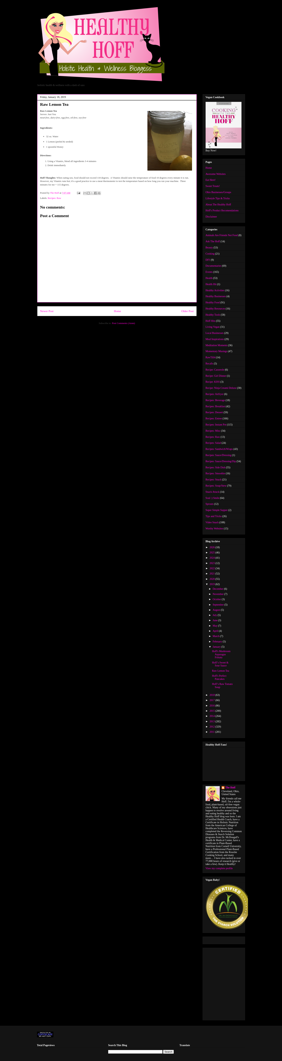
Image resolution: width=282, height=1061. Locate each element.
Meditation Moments (217, 345)
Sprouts (210, 504)
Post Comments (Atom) (123, 323)
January (217, 646)
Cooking (210, 253)
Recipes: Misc (213, 430)
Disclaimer (211, 216)
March (216, 636)
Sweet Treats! (213, 186)
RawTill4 (210, 357)
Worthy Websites (214, 528)
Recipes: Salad (213, 442)
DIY (208, 259)
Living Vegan (213, 326)
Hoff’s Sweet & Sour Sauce (220, 664)
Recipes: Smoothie (215, 473)
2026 (212, 547)
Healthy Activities (215, 290)
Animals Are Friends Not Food (222, 235)
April (216, 631)
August (217, 610)
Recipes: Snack (214, 479)
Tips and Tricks (214, 516)
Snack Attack (212, 491)
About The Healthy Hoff (218, 204)
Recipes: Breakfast (215, 406)
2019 (212, 584)
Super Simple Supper (217, 510)
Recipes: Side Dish (215, 467)
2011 (212, 731)
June (215, 620)
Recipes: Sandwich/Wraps (219, 449)
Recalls (209, 363)
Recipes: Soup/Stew (216, 485)
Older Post (187, 311)
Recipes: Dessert (214, 412)
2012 (212, 726)
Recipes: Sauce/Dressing (218, 455)
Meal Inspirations (215, 339)
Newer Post (47, 311)
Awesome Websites (216, 174)
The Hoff (230, 787)
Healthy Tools (213, 314)
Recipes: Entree (214, 418)
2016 (212, 705)
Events (209, 272)
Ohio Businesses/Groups (218, 192)
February (218, 641)
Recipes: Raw (54, 198)
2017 (212, 700)
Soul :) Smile (212, 498)
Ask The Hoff (213, 241)
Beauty (209, 247)
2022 (212, 568)
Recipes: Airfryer (215, 394)
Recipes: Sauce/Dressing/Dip (221, 461)
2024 (212, 557)
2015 (212, 710)
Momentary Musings (216, 351)
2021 (212, 573)
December (218, 588)
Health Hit (211, 284)
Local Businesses (215, 333)
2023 (212, 563)
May (215, 625)
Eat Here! (211, 180)
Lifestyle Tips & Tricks (218, 198)
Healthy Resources (215, 308)
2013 (212, 721)
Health (209, 278)
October (217, 599)
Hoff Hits (210, 321)
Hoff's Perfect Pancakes (219, 677)
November (218, 594)
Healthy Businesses (216, 296)
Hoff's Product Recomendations (222, 210)
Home (117, 311)
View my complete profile (219, 868)
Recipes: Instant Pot (216, 424)
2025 (212, 552)
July (215, 615)
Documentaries (213, 265)
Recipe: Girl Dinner (216, 375)
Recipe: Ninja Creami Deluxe (221, 388)
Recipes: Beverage (215, 400)
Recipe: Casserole (215, 369)
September (218, 604)
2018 (212, 695)
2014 (212, 716)
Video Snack (212, 522)
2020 (212, 579)
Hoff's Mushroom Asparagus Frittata (221, 654)
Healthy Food (213, 302)
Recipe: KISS (213, 381)
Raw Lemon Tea (220, 670)
